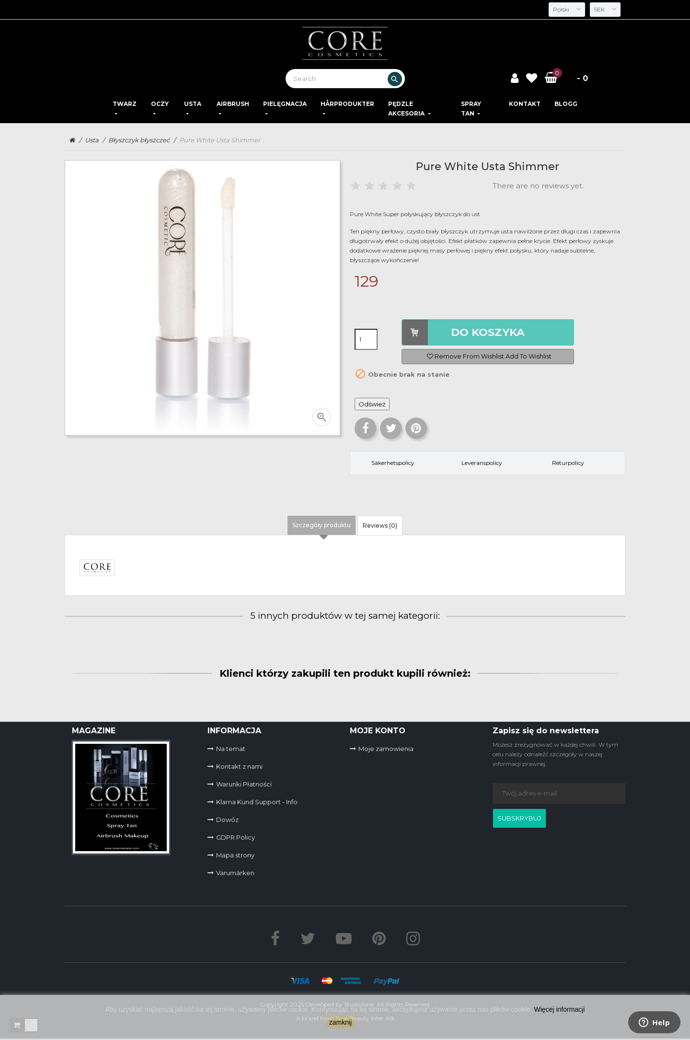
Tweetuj (391, 428)
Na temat (230, 748)
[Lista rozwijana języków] (564, 9)
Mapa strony (235, 855)
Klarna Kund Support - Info (257, 802)
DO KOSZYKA (488, 332)
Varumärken (235, 873)
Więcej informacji (559, 1009)
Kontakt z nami (239, 766)
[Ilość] (366, 339)
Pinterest (416, 428)
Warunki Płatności (244, 784)
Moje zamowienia (386, 748)
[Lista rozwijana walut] (604, 9)
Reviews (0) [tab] (380, 525)
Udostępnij (365, 428)
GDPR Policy (235, 837)
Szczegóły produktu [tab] (321, 525)
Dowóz (227, 819)
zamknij (340, 1022)
